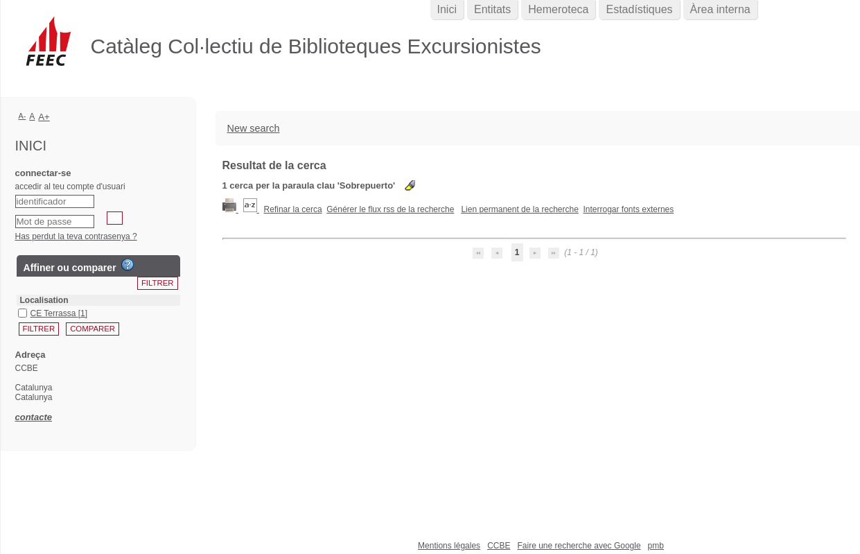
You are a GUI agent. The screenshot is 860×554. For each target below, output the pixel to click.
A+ (44, 117)
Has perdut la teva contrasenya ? (76, 236)
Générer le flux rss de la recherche (390, 209)
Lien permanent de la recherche (519, 209)
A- (22, 116)
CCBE (498, 546)
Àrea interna (720, 9)
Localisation (44, 300)
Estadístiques (639, 9)
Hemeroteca (558, 9)
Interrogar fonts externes (628, 209)
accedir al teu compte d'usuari (70, 186)
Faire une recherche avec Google (578, 546)
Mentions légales (449, 546)
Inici (447, 9)
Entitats (492, 9)
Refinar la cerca (293, 209)
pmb (656, 546)
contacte (33, 417)
